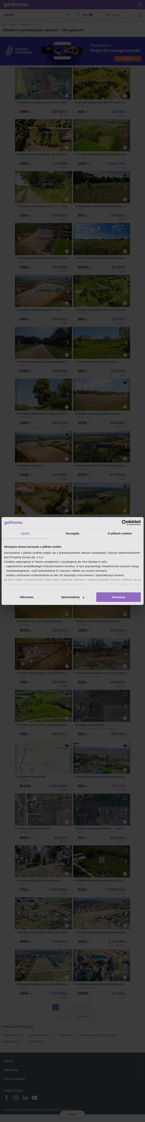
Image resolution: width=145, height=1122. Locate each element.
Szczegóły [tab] (72, 533)
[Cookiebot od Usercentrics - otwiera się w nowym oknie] (124, 522)
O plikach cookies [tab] (120, 533)
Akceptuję (118, 597)
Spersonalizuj (72, 597)
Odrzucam (26, 597)
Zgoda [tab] (25, 533)
